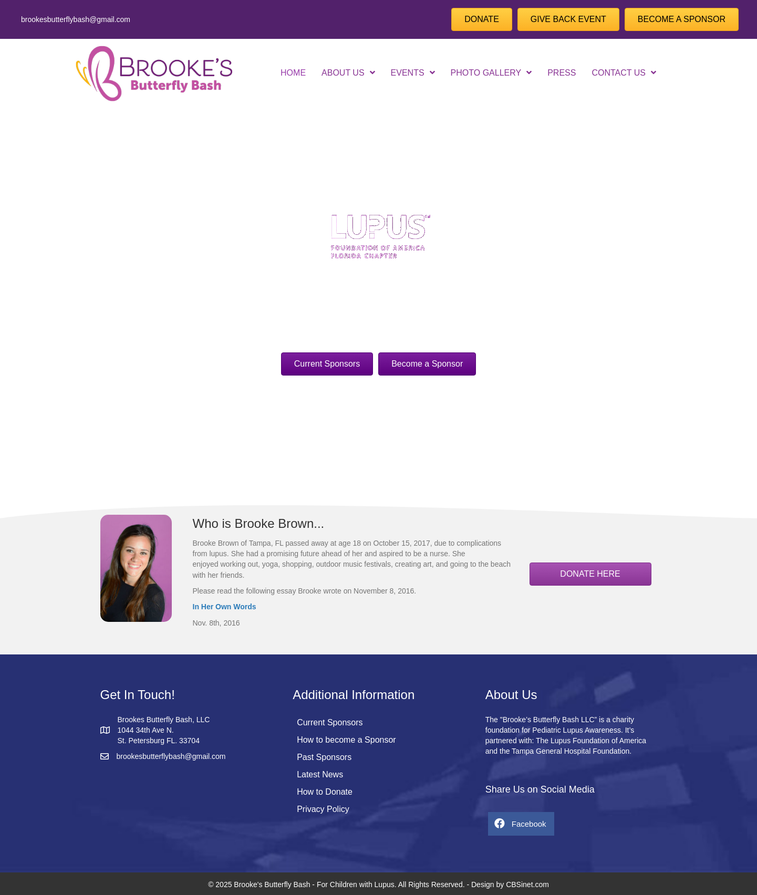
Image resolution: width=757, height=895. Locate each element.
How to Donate (324, 791)
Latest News (320, 774)
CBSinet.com (527, 884)
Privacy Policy (323, 809)
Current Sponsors (329, 722)
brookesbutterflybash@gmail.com (75, 19)
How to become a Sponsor (346, 739)
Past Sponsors (324, 757)
